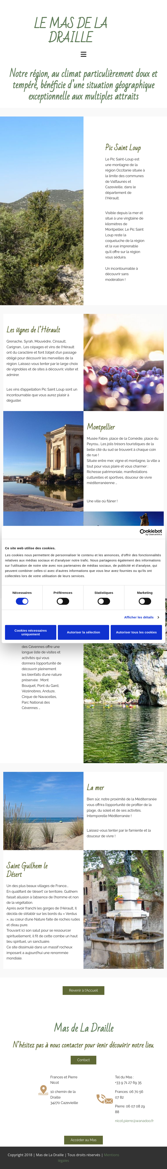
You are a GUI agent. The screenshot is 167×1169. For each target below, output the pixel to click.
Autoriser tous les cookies (136, 632)
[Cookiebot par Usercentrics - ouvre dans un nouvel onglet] (143, 532)
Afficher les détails (139, 617)
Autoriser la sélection (83, 632)
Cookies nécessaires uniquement (31, 632)
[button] (84, 990)
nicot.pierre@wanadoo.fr (134, 1121)
